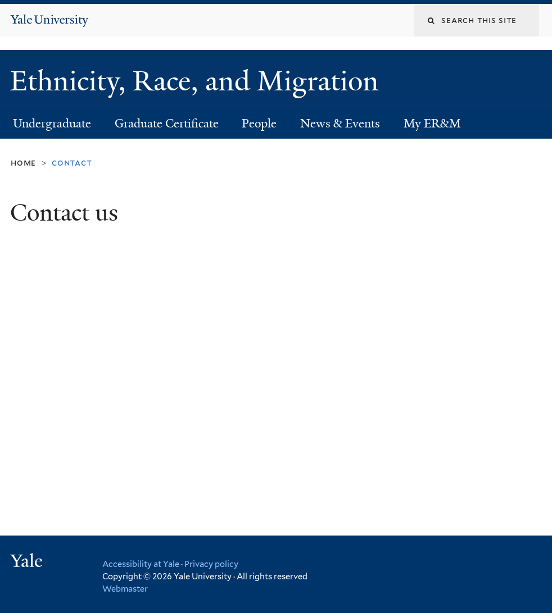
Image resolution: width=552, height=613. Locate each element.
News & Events (340, 123)
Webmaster (125, 588)
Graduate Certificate (167, 123)
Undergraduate (52, 123)
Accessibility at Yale (140, 564)
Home (23, 162)
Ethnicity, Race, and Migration (198, 81)
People (259, 123)
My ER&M (432, 123)
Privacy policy (211, 564)
